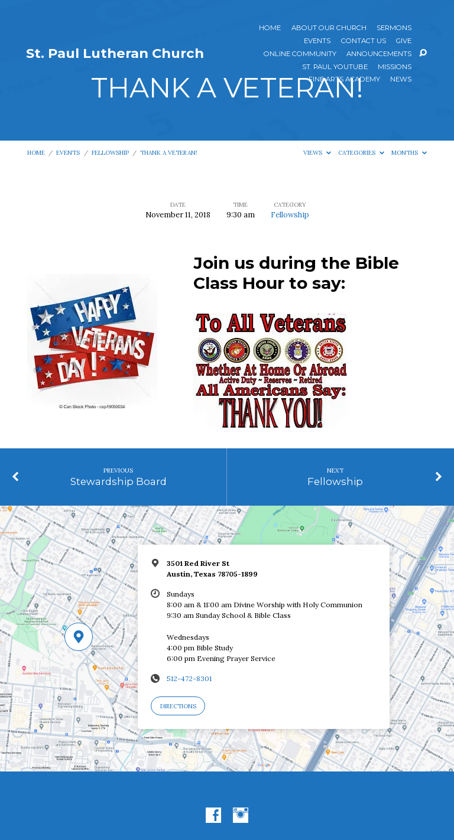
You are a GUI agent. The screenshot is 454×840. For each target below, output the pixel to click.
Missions (394, 67)
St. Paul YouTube (335, 67)
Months (409, 153)
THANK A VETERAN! (168, 153)
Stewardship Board (118, 481)
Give (403, 41)
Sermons (394, 28)
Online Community (300, 54)
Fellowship (110, 153)
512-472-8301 (189, 678)
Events (317, 41)
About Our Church (329, 28)
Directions (178, 706)
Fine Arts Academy (344, 79)
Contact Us (363, 41)
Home (270, 28)
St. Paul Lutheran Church (115, 53)
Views (317, 153)
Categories (361, 153)
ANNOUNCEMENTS (378, 54)
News (400, 79)
